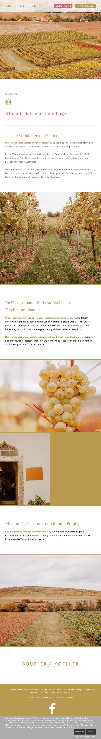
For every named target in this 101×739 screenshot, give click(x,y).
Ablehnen (91, 732)
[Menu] (47, 5)
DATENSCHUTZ (47, 697)
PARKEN (69, 697)
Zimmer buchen (63, 6)
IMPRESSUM (33, 697)
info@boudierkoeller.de (60, 692)
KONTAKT (60, 697)
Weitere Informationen (84, 736)
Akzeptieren (79, 732)
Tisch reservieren (85, 6)
